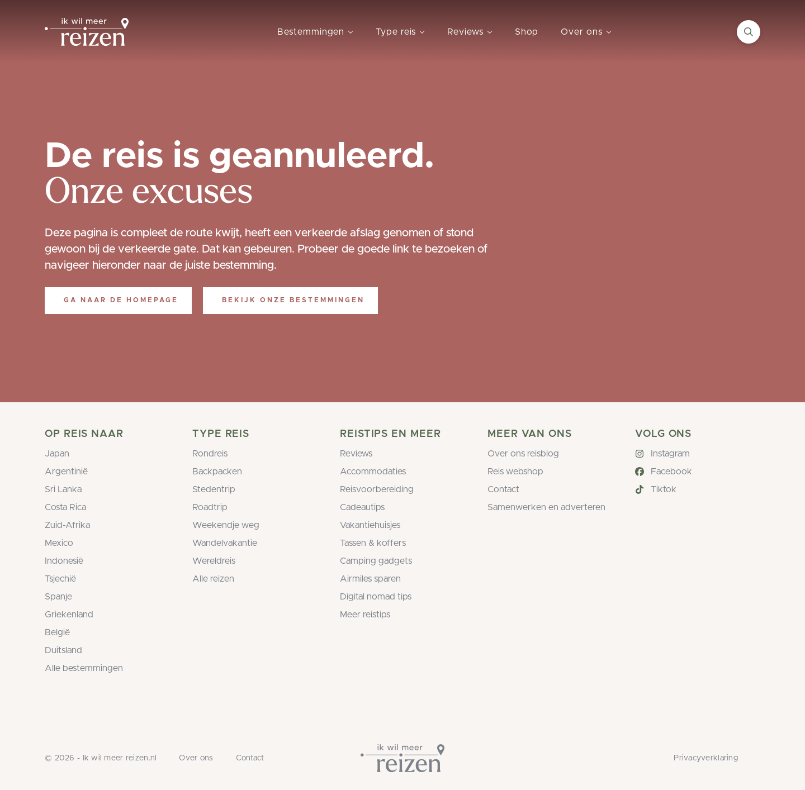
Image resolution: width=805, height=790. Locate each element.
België (57, 632)
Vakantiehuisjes (370, 525)
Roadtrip (210, 507)
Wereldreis (213, 560)
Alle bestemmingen (84, 668)
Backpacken (217, 471)
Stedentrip (213, 489)
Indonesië (64, 560)
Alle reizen (213, 578)
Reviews (465, 31)
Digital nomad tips (375, 596)
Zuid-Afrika (67, 525)
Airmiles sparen (370, 578)
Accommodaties (373, 471)
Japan (57, 453)
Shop (527, 31)
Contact (503, 489)
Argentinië (66, 471)
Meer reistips (365, 614)
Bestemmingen (310, 31)
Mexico (59, 543)
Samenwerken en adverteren (546, 507)
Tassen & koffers (373, 543)
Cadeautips (362, 507)
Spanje (58, 596)
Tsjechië (60, 578)
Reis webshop (515, 471)
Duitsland (63, 650)
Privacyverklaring (706, 758)
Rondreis (210, 453)
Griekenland (69, 614)
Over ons (581, 31)
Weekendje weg (225, 525)
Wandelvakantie (224, 543)
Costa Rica (65, 507)
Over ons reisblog (523, 453)
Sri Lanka (63, 489)
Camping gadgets (376, 560)
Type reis (396, 31)
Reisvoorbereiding (377, 489)
